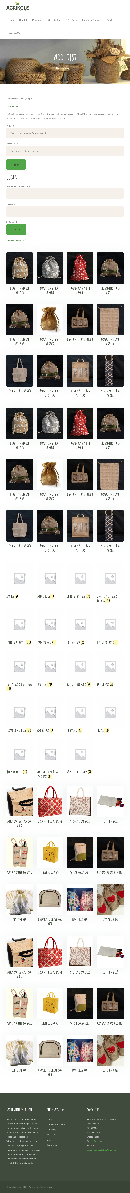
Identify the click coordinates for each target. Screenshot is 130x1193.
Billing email (12, 143)
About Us (51, 1134)
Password (11, 204)
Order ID (10, 125)
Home (59, 68)
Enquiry (50, 1140)
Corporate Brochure (56, 1124)
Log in (16, 229)
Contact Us (52, 1145)
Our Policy (51, 1129)
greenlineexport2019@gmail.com (102, 1150)
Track (16, 164)
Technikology (46, 1187)
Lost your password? (16, 240)
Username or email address (19, 186)
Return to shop (13, 106)
